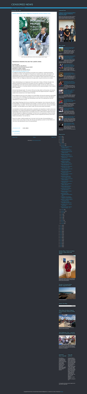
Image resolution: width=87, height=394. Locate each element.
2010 (61, 242)
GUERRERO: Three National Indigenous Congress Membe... (67, 197)
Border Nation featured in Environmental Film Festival (66, 150)
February (62, 221)
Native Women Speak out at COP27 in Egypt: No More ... (66, 177)
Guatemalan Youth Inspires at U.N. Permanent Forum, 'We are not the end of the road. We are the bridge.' (69, 83)
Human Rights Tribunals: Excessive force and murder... (66, 202)
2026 (61, 136)
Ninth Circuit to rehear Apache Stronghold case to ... (66, 172)
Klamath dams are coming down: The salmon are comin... (66, 167)
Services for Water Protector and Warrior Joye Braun (66, 169)
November (63, 145)
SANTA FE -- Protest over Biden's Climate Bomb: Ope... (66, 200)
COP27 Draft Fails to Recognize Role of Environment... (66, 164)
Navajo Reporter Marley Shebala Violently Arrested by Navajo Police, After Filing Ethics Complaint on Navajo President (69, 57)
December (63, 143)
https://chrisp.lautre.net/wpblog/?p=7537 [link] (20, 71)
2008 (61, 245)
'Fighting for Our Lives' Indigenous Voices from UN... (67, 157)
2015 (61, 234)
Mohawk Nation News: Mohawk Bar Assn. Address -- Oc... (66, 207)
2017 (61, 231)
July (62, 214)
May (62, 217)
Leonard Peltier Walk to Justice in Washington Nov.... (66, 182)
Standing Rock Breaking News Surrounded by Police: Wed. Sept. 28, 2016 (69, 48)
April (62, 218)
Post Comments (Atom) (36, 140)
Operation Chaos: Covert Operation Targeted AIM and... (66, 154)
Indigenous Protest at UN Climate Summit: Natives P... (66, 179)
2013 (61, 237)
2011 (61, 240)
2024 (61, 139)
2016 (61, 232)
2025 (61, 137)
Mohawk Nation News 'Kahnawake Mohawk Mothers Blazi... (66, 194)
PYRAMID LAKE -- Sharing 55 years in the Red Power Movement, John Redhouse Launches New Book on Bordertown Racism (69, 92)
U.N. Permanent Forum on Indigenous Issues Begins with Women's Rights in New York (69, 65)
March (62, 220)
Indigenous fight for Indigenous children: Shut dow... (66, 184)
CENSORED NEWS (22, 4)
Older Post (53, 137)
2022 (61, 142)
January (62, 223)
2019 (61, 228)
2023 (61, 140)
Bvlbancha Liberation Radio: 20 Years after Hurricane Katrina (69, 117)
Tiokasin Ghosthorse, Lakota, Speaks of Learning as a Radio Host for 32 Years (69, 124)
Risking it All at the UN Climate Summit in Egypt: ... (66, 191)
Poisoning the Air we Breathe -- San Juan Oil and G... (66, 189)
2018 (61, 229)
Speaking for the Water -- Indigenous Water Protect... (66, 162)
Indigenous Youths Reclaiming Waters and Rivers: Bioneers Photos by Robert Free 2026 (67, 13)
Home (34, 137)
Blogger (61, 391)
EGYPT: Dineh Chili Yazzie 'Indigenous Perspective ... (66, 159)
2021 (61, 225)
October (62, 209)
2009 (61, 243)
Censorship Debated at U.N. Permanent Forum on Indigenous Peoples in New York (69, 74)
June (62, 215)
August (62, 212)
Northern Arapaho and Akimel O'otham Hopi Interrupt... (66, 187)
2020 (61, 226)
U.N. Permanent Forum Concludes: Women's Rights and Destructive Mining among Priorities (69, 101)
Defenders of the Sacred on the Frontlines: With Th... (66, 147)
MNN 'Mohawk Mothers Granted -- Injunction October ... (67, 174)
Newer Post (14, 137)
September (63, 211)
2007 (61, 246)
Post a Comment (17, 133)
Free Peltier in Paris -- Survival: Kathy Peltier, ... (66, 205)
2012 (61, 239)
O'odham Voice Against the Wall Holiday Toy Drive (66, 152)
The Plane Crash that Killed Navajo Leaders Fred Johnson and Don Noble (69, 109)
